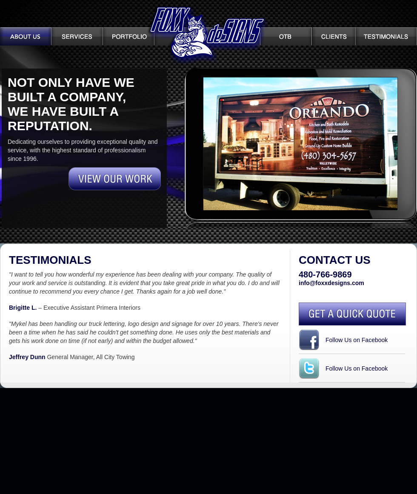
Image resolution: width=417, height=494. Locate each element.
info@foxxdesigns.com (331, 283)
